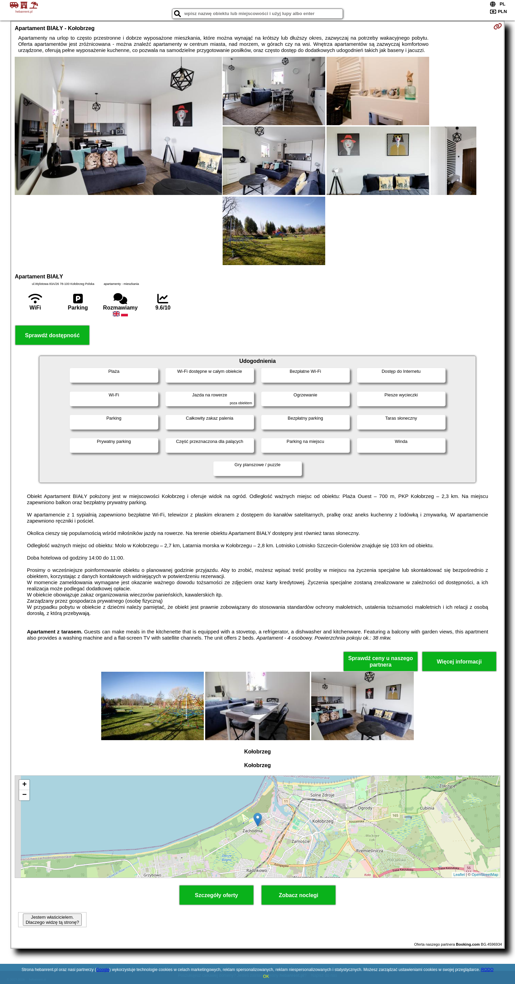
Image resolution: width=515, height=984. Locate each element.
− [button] (24, 795)
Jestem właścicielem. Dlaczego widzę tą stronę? (52, 920)
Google (102, 969)
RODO (487, 969)
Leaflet (459, 875)
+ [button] (24, 785)
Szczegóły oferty (216, 895)
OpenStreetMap (485, 875)
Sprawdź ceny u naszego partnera (380, 661)
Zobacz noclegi (298, 895)
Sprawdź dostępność (52, 335)
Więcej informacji (459, 662)
